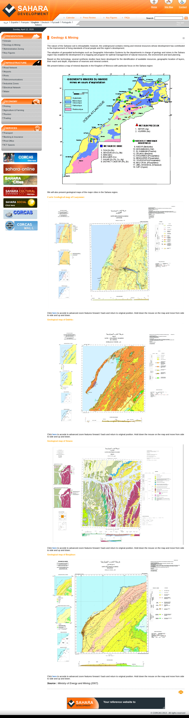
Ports (6, 75)
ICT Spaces (9, 145)
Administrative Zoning (14, 49)
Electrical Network (12, 87)
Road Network (10, 67)
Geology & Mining (12, 45)
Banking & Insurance (13, 137)
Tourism (7, 114)
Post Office (9, 141)
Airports (7, 71)
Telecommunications (13, 79)
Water (6, 91)
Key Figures (111, 17)
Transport (8, 133)
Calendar (70, 17)
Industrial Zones (11, 83)
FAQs (127, 17)
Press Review (89, 17)
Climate (7, 41)
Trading (7, 118)
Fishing (7, 106)
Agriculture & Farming (14, 110)
